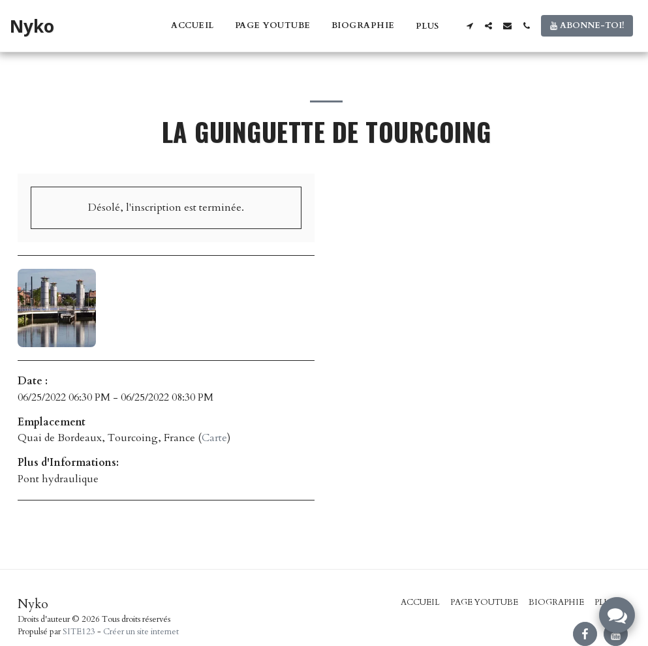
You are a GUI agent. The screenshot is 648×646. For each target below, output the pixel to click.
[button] (469, 26)
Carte (214, 438)
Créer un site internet (141, 632)
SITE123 (79, 632)
